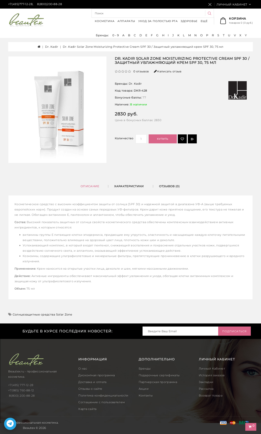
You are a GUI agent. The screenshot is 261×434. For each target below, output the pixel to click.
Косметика (104, 21)
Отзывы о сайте (90, 389)
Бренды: (102, 35)
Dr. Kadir (51, 47)
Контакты (146, 395)
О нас (82, 368)
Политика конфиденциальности (103, 395)
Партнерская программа (158, 382)
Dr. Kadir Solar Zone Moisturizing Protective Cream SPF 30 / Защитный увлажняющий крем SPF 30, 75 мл (143, 47)
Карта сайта (87, 409)
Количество (124, 138)
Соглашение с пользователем (101, 402)
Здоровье (189, 21)
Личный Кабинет (212, 368)
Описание (90, 186)
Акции (144, 389)
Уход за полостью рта (158, 21)
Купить (162, 138)
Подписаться (234, 331)
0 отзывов (141, 71)
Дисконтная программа (96, 375)
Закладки (206, 382)
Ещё (204, 21)
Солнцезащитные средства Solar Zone (42, 314)
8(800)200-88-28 (49, 4)
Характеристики (129, 186)
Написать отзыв (168, 71)
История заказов (212, 375)
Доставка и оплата (92, 382)
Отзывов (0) (169, 186)
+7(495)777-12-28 (20, 4)
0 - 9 (115, 35)
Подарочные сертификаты (159, 375)
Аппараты (126, 21)
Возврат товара (210, 395)
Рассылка (206, 389)
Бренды (145, 368)
